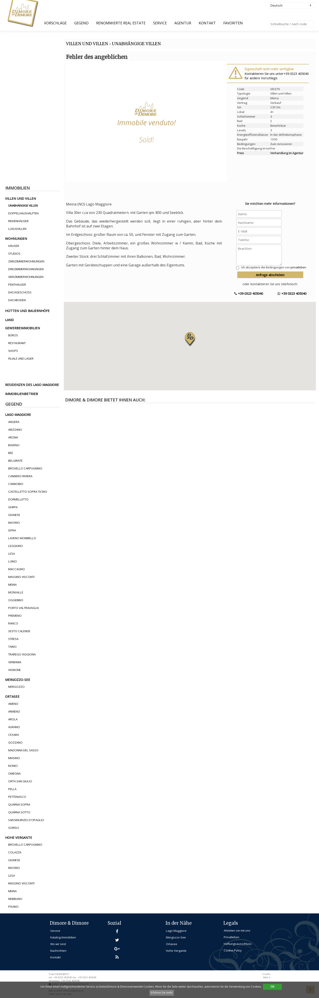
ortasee (12, 696)
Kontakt (207, 23)
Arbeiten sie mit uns (237, 930)
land (9, 320)
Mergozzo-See (176, 937)
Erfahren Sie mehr (162, 992)
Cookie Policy (233, 950)
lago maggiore (18, 414)
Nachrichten (58, 951)
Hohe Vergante (176, 951)
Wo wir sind (58, 944)
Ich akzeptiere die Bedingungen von (273, 267)
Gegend (81, 23)
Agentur (182, 23)
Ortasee (171, 944)
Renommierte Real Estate (121, 23)
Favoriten (233, 23)
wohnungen (16, 238)
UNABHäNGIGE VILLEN (136, 43)
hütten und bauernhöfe (27, 310)
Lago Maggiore (176, 931)
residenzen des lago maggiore (32, 384)
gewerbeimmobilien (22, 328)
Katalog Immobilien (63, 937)
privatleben (298, 267)
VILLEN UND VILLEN (87, 43)
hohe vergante (18, 837)
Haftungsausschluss (238, 944)
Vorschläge (55, 23)
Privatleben (231, 937)
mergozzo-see (17, 679)
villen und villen (20, 198)
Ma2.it (266, 977)
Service (160, 23)
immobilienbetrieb (21, 393)
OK (272, 986)
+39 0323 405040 (248, 293)
